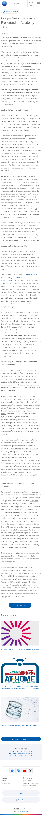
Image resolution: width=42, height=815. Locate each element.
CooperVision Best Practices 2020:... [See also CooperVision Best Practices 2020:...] (22, 755)
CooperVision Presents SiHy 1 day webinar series (19, 725)
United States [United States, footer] (22, 800)
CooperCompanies (23, 811)
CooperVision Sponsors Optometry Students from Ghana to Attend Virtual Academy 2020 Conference (20, 687)
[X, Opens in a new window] (30, 770)
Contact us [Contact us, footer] (5, 778)
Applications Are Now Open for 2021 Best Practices (20, 649)
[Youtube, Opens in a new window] (24, 770)
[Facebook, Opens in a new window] (11, 770)
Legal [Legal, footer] (4, 780)
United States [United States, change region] (31, 3)
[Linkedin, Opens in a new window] (17, 770)
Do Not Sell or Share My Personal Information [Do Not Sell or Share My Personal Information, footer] (30, 784)
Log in (21, 793)
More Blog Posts (20, 605)
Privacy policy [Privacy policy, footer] (6, 783)
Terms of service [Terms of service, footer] (28, 778)
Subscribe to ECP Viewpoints (21, 739)
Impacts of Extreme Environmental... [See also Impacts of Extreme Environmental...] (21, 751)
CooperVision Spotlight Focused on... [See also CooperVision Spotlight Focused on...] (21, 753)
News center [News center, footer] (27, 780)
